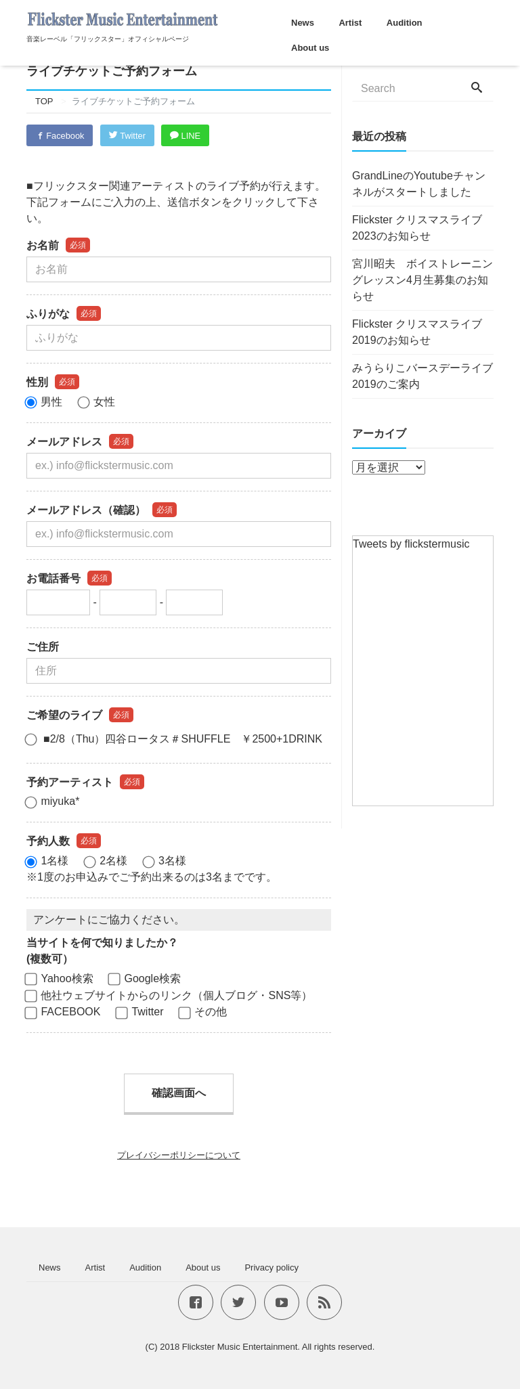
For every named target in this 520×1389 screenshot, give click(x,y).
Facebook (60, 136)
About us (310, 48)
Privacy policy (271, 1267)
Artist (350, 23)
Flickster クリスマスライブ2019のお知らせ (417, 332)
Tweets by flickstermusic (411, 544)
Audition (404, 23)
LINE (188, 136)
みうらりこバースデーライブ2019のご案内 (422, 376)
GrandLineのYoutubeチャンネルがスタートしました (418, 184)
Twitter (129, 136)
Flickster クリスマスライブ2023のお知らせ (417, 228)
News (302, 23)
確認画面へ (179, 1093)
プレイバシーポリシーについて (178, 1156)
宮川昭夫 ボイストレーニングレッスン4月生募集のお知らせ (422, 280)
